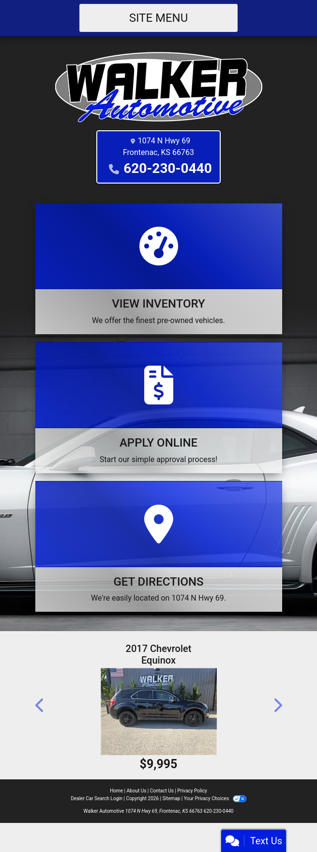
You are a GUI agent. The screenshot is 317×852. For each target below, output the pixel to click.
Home (116, 790)
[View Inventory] (158, 268)
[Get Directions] (158, 546)
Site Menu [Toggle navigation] (158, 18)
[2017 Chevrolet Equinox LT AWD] (159, 711)
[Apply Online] (158, 407)
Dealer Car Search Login (96, 798)
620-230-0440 (167, 168)
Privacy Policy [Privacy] (192, 790)
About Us (137, 790)
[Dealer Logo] (158, 86)
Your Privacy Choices (215, 798)
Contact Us (162, 790)
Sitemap (171, 798)
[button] (40, 705)
